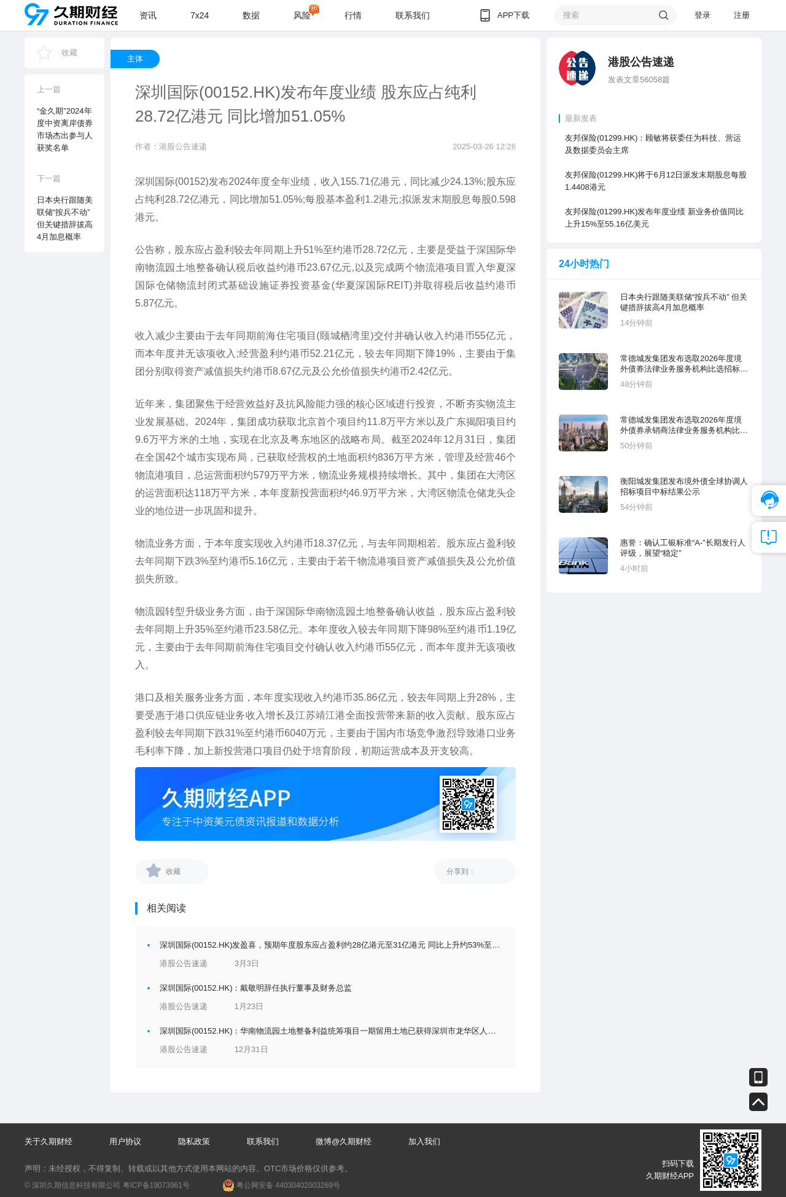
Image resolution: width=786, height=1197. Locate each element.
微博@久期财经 (344, 1141)
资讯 (148, 15)
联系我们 (412, 15)
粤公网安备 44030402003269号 (288, 1185)
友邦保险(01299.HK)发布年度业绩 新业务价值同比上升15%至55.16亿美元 (654, 217)
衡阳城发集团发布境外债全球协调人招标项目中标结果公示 (684, 486)
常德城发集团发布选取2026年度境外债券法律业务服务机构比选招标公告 (684, 364)
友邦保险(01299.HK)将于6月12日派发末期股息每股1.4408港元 (656, 181)
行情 (353, 15)
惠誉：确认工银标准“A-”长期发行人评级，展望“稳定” (682, 548)
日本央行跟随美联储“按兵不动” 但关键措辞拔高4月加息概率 (683, 302)
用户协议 (125, 1141)
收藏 (69, 52)
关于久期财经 (48, 1141)
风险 (302, 15)
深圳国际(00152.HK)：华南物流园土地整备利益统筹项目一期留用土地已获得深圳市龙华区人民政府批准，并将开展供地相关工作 (387, 1030)
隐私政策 (194, 1141)
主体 (135, 58)
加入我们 (424, 1141)
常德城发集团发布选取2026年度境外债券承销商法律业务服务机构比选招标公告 (684, 425)
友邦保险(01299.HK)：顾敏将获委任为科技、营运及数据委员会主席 (653, 144)
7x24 (199, 15)
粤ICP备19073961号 (156, 1185)
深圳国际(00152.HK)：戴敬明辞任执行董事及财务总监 (256, 987)
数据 (251, 15)
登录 (702, 15)
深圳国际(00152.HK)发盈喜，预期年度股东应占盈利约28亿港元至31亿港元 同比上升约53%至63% (334, 944)
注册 (742, 15)
